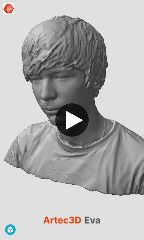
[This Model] (8, 8)
